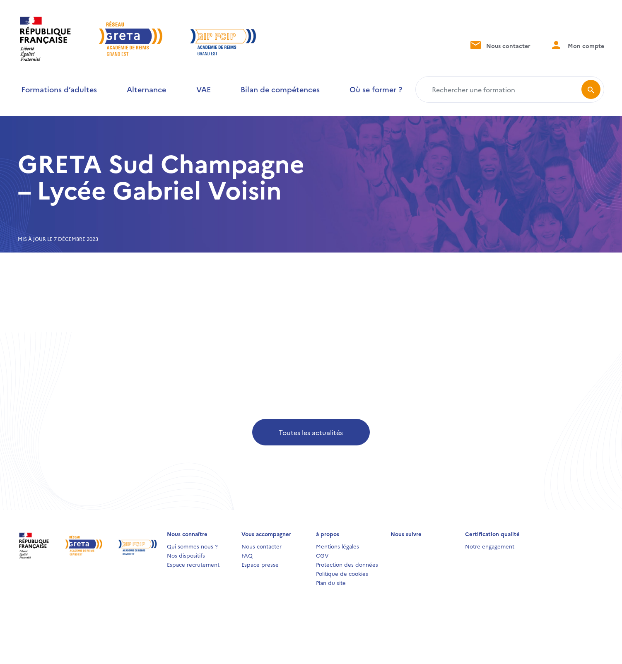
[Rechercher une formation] (500, 89)
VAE (203, 89)
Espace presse (260, 564)
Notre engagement (489, 546)
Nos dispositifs (186, 555)
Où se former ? (376, 89)
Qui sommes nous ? (192, 546)
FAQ (247, 555)
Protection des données (347, 564)
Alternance (146, 89)
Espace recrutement (193, 564)
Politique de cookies (342, 573)
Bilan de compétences (280, 89)
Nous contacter (499, 45)
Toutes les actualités (311, 432)
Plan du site (331, 582)
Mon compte (577, 45)
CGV (322, 555)
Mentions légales (337, 546)
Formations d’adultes (59, 89)
